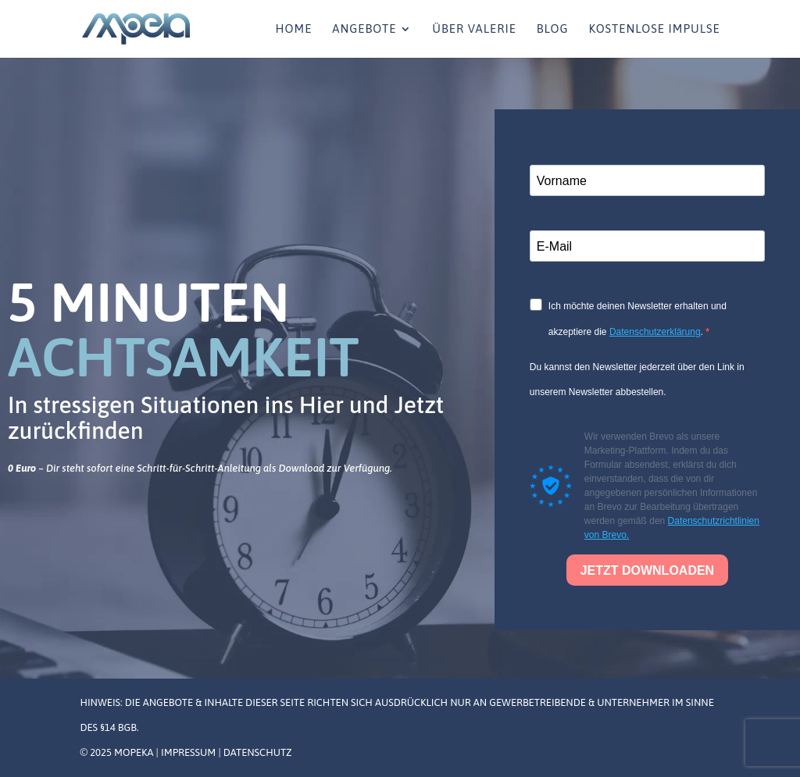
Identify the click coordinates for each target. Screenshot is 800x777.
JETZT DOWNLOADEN (647, 570)
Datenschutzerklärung (655, 331)
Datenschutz (257, 752)
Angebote (364, 29)
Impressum (189, 752)
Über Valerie (474, 29)
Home (294, 29)
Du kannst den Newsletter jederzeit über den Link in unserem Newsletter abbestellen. (637, 379)
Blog (553, 29)
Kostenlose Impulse (654, 29)
